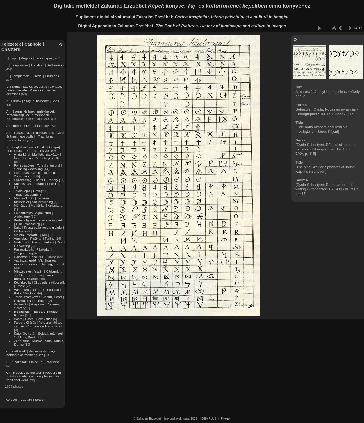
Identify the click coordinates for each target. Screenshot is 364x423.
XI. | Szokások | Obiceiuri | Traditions (33, 362)
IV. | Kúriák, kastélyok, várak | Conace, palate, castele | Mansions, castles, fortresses (34, 90)
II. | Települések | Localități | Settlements (35, 65)
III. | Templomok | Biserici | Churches (32, 76)
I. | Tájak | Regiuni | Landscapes (29, 58)
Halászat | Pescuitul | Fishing (35, 256)
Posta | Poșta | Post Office (33, 319)
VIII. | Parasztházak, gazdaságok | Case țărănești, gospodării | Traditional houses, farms (35, 136)
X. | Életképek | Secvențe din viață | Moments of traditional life (31, 353)
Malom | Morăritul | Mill (30, 235)
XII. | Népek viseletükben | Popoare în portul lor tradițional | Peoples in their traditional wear (33, 376)
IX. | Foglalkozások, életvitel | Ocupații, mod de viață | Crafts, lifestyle (34, 148)
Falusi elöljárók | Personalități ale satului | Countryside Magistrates (38, 324)
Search (40, 399)
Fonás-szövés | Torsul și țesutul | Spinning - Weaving (38, 167)
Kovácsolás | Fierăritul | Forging (37, 183)
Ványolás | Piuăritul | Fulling (34, 238)
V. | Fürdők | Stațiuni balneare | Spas (32, 101)
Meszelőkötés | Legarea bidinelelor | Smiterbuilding (33, 200)
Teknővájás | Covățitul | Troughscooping (31, 192)
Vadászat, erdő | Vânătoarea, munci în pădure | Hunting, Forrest (39, 262)
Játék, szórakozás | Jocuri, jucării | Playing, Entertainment (39, 298)
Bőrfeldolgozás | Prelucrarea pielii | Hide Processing (38, 222)
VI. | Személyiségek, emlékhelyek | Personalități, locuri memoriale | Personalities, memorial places (31, 114)
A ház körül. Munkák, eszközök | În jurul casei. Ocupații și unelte (37, 156)
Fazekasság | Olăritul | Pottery (36, 180)
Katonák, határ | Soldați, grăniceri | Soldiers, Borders (39, 335)
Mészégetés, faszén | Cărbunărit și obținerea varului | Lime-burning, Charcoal (37, 274)
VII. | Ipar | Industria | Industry (27, 125)
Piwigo (225, 418)
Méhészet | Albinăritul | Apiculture (38, 205)
